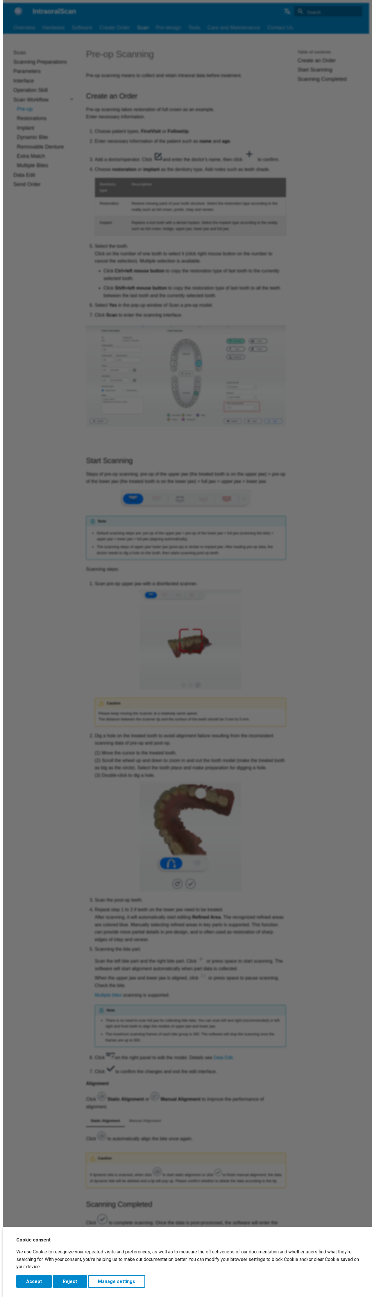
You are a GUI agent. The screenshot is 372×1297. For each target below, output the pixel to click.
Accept (34, 1281)
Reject (70, 1281)
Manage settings (116, 1281)
